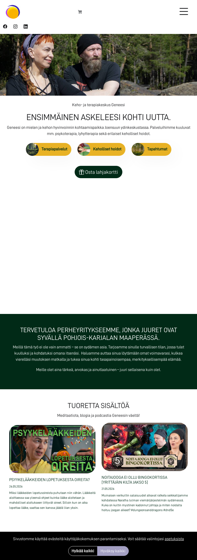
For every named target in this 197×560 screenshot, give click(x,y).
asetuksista (174, 539)
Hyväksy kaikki (113, 551)
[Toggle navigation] (184, 11)
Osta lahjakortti (98, 172)
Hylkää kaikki (83, 551)
